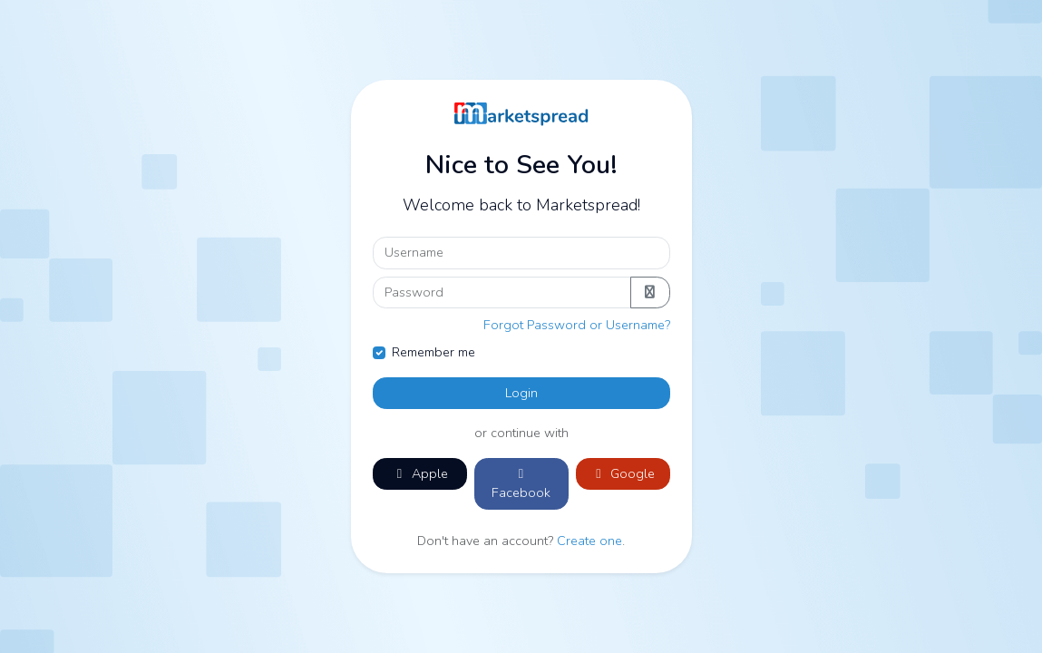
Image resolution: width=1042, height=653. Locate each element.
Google (622, 473)
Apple (420, 473)
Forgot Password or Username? (576, 325)
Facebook (521, 484)
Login (521, 393)
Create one (589, 540)
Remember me (433, 352)
